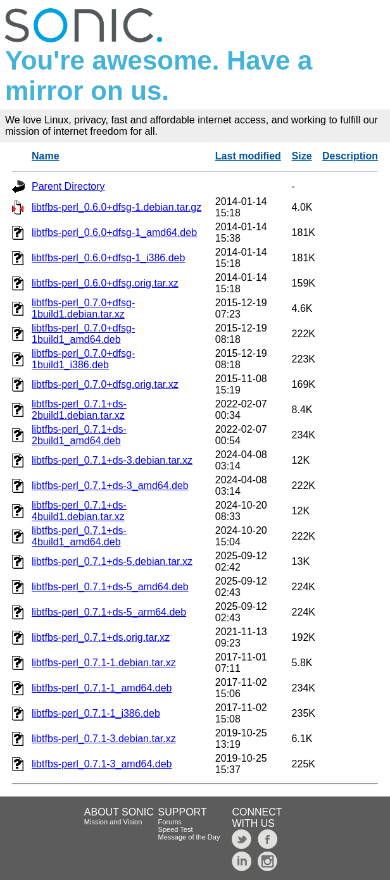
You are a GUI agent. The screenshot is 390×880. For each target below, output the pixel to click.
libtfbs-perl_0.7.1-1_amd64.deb (102, 688)
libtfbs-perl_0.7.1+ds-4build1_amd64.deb (79, 536)
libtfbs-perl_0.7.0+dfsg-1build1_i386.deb (83, 359)
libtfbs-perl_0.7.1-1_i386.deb (96, 713)
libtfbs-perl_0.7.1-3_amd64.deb (102, 764)
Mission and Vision (113, 822)
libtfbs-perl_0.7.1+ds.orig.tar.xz (101, 637)
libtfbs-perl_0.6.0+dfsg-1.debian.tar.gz (116, 207)
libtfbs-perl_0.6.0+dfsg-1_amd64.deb (114, 232)
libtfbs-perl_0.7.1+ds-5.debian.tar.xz (112, 561)
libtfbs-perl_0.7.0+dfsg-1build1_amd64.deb (83, 334)
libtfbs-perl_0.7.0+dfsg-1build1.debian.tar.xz (83, 308)
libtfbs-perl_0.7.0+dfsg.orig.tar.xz (105, 384)
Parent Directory (68, 186)
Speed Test (175, 829)
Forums (170, 822)
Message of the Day (189, 837)
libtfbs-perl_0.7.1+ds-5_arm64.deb (109, 612)
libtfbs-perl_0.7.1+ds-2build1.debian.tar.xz (79, 410)
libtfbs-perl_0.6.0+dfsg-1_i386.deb (108, 257)
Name (46, 156)
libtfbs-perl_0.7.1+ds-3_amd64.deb (110, 485)
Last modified (248, 156)
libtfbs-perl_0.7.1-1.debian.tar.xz (104, 662)
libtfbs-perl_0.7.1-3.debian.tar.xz (104, 738)
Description (350, 156)
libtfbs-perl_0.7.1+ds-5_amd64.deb (110, 586)
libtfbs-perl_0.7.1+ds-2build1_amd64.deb (79, 435)
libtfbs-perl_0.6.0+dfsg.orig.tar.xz (105, 283)
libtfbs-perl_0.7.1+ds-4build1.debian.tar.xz (79, 511)
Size (302, 156)
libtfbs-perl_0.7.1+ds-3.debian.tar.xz (112, 460)
